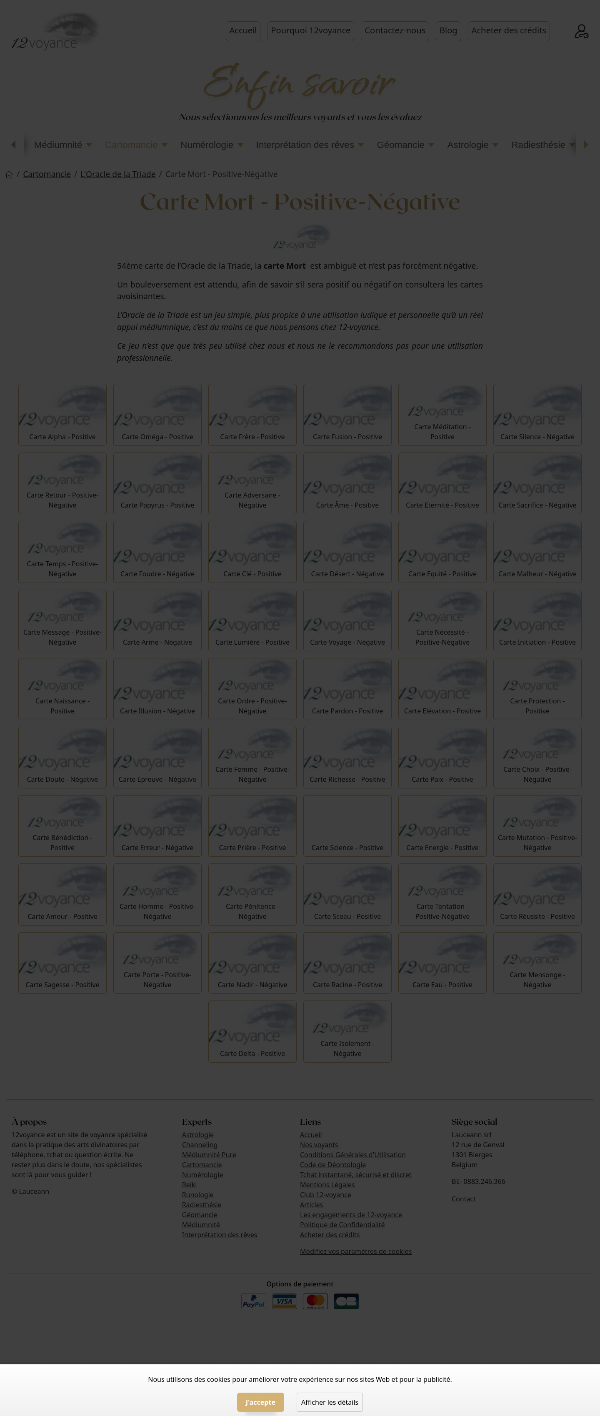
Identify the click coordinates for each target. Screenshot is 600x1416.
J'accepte (260, 1402)
